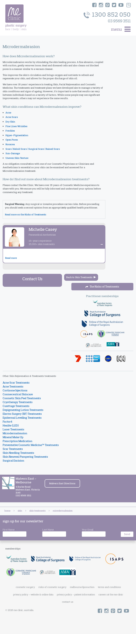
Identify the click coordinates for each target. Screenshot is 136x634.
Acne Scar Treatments (16, 382)
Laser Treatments (13, 429)
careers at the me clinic (110, 594)
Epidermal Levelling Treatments (22, 417)
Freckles (10, 130)
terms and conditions (109, 587)
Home (7, 510)
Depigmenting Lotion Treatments (23, 410)
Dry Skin (10, 121)
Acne (8, 112)
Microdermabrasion (15, 433)
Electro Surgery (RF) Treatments (22, 413)
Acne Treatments (13, 386)
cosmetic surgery (25, 587)
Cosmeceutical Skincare (18, 394)
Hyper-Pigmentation (16, 135)
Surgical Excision (13, 460)
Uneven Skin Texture (16, 158)
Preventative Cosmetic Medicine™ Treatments (31, 445)
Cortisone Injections (15, 390)
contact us (67, 601)
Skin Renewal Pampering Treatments (25, 456)
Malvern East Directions (62, 483)
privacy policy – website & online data (33, 594)
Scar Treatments (13, 449)
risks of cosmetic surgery (52, 587)
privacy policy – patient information (76, 594)
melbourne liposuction (82, 587)
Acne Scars (11, 117)
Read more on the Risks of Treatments (25, 214)
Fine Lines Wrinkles (16, 126)
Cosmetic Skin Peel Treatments (22, 398)
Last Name (48, 530)
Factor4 (7, 421)
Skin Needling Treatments (18, 452)
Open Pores (11, 139)
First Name (9, 530)
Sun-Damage (12, 153)
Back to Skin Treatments (79, 277)
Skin (20, 510)
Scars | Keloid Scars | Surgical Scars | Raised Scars (32, 148)
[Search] (128, 5)
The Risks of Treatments (102, 286)
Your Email (88, 530)
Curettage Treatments (16, 406)
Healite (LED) (11, 425)
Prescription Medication (17, 441)
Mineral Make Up (13, 437)
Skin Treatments (37, 510)
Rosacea (10, 144)
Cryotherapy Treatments (18, 402)
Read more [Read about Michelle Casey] (11, 257)
